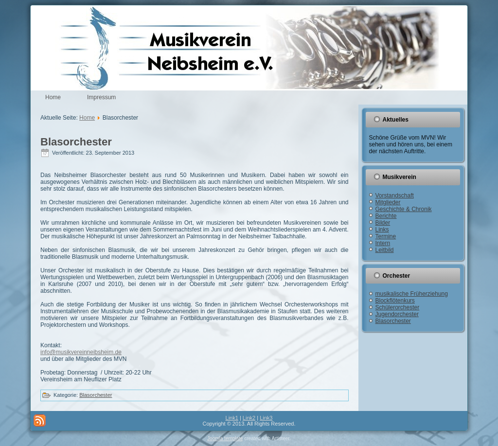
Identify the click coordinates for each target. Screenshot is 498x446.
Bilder (383, 222)
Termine (385, 236)
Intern (383, 243)
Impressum (101, 97)
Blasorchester (76, 142)
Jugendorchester (397, 314)
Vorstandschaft (394, 195)
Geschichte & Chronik (403, 209)
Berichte (386, 216)
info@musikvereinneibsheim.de (81, 352)
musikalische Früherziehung (411, 293)
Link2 (249, 418)
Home (53, 97)
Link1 (232, 418)
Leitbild (384, 250)
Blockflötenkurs (395, 300)
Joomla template (225, 438)
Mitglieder (388, 202)
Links (382, 229)
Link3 (266, 418)
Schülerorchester (397, 307)
